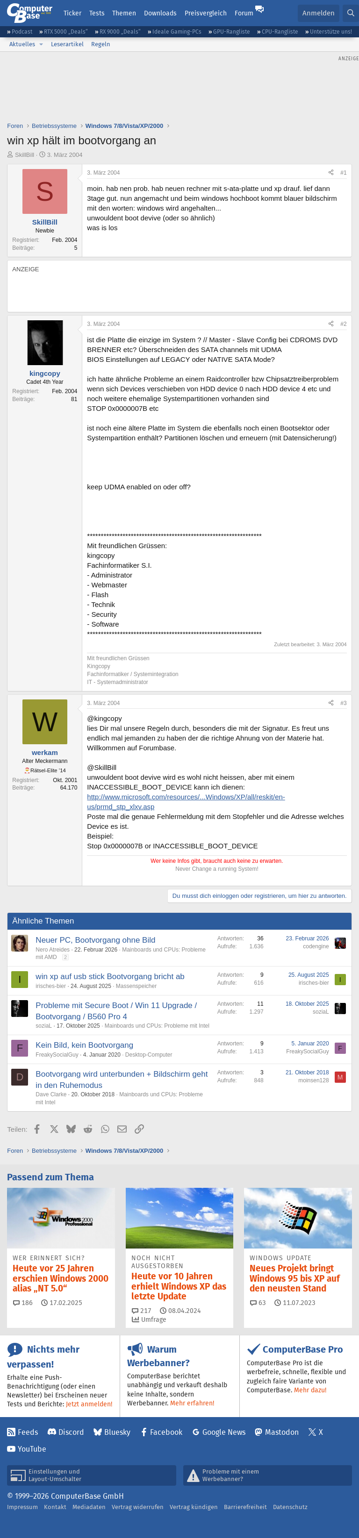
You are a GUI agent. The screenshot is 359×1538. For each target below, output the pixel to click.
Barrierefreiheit (245, 1507)
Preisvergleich (206, 13)
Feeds (28, 1432)
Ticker (72, 13)
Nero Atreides (53, 949)
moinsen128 (313, 1080)
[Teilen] (331, 173)
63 (258, 1302)
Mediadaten (89, 1507)
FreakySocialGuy (57, 1054)
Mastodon (282, 1432)
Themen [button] (124, 13)
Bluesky (117, 1432)
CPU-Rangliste (280, 31)
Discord (71, 1432)
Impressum (22, 1507)
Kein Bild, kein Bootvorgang (84, 1045)
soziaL (44, 1026)
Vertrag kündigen (194, 1507)
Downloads (160, 13)
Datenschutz (290, 1507)
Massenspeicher (136, 986)
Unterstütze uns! (331, 31)
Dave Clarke (51, 1094)
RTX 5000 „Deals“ (66, 31)
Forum (244, 13)
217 (141, 1310)
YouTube (32, 1449)
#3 (343, 703)
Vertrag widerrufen (138, 1507)
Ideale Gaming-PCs (176, 31)
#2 (343, 324)
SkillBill (24, 154)
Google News (223, 1432)
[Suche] (351, 13)
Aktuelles (22, 44)
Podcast (22, 31)
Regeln (100, 44)
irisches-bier (51, 986)
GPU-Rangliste (231, 31)
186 (23, 1302)
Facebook (166, 1432)
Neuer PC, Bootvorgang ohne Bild (95, 940)
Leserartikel (67, 44)
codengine (316, 946)
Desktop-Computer (148, 1054)
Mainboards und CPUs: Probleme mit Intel (157, 1026)
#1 (343, 172)
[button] (41, 44)
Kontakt (55, 1507)
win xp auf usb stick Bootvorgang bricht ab (110, 976)
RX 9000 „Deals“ (120, 31)
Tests (97, 13)
